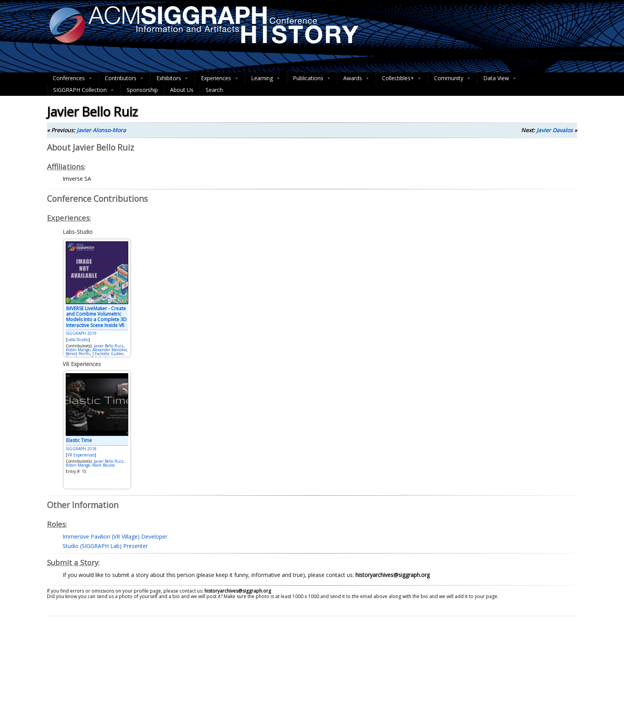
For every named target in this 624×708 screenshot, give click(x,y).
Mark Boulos (103, 465)
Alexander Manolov (109, 349)
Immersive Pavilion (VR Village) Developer (115, 536)
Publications (312, 78)
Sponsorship (142, 89)
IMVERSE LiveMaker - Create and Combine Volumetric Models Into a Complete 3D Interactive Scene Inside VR (96, 317)
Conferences (73, 78)
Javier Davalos (554, 130)
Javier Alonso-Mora (101, 130)
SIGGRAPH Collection (84, 90)
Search (214, 89)
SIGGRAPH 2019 (81, 333)
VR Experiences (81, 455)
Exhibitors (172, 78)
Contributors (124, 78)
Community (452, 78)
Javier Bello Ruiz (109, 346)
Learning (266, 78)
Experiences (220, 78)
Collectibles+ (402, 78)
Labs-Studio (77, 339)
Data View (500, 78)
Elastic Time (79, 440)
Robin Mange (78, 349)
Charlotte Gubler (108, 353)
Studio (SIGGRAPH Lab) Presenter (105, 546)
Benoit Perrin (78, 353)
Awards (356, 78)
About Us (182, 89)
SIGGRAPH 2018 (81, 448)
